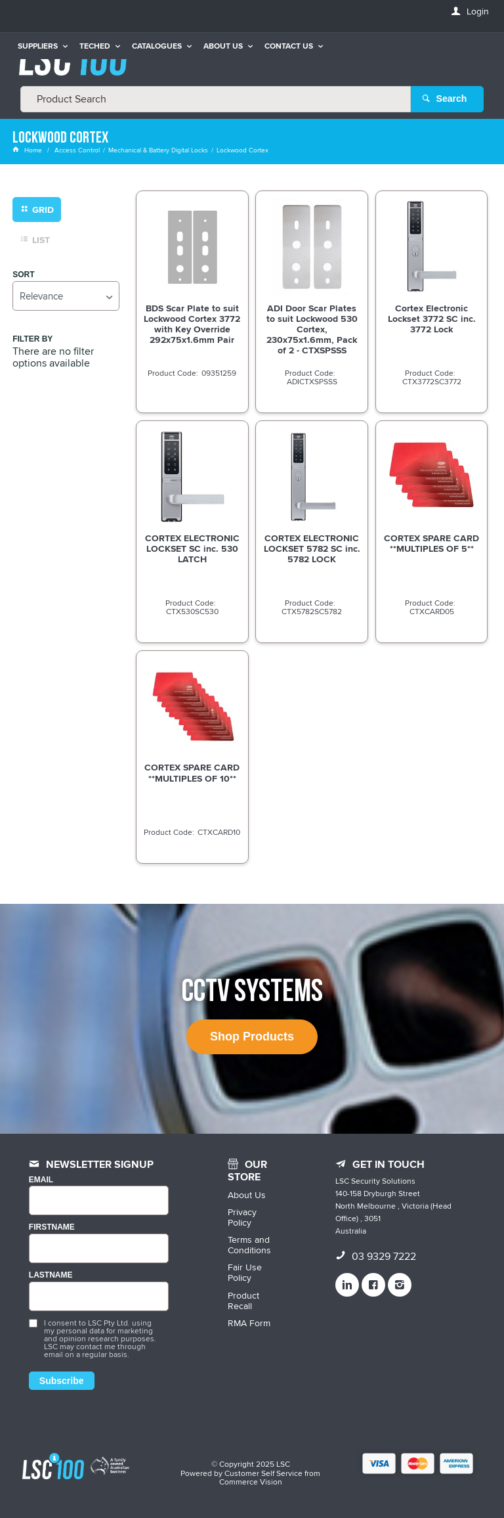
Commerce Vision (250, 1481)
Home (28, 149)
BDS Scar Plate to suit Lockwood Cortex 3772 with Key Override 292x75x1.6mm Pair (192, 323)
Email (41, 1179)
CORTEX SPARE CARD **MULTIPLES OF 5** (431, 542)
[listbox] (65, 295)
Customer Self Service (263, 1472)
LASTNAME (51, 1275)
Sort (23, 274)
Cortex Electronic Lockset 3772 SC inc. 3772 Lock (432, 318)
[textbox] (215, 98)
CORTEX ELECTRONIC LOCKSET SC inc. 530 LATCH (192, 548)
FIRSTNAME (52, 1227)
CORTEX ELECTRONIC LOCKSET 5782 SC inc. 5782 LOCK (312, 548)
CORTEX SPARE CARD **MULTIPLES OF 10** (192, 772)
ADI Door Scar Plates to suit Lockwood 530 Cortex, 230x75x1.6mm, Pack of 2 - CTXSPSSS (312, 328)
